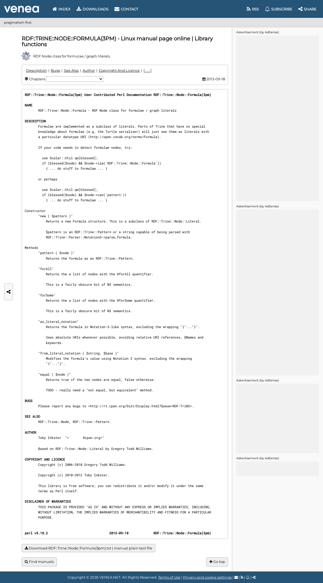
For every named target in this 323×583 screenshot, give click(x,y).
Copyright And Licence (119, 70)
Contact (126, 9)
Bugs (55, 70)
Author (89, 70)
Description (36, 70)
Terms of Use (169, 577)
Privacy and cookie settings (207, 577)
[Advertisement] (277, 117)
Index (61, 9)
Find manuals (39, 561)
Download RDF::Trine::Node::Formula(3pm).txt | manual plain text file (88, 548)
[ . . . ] (147, 70)
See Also (71, 70)
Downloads (92, 9)
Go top (217, 561)
